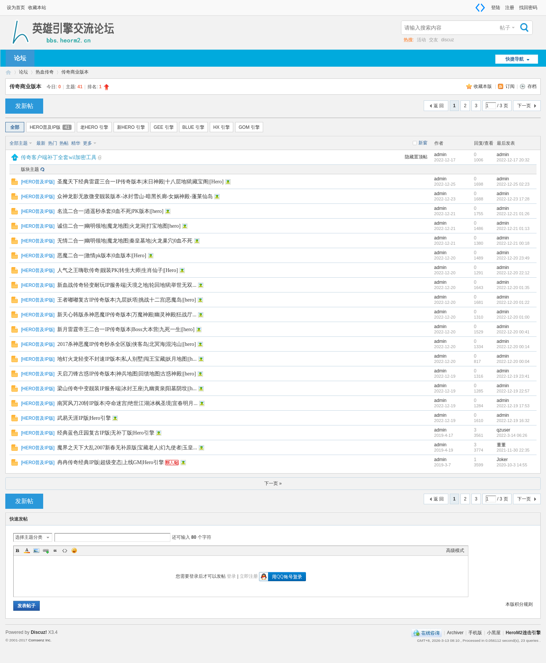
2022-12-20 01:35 (513, 287)
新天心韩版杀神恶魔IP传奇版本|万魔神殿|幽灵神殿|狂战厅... (126, 314)
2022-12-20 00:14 (513, 346)
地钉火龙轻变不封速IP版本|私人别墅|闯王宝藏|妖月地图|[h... (127, 359)
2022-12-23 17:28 (513, 199)
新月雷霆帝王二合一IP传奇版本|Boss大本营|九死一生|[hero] (125, 329)
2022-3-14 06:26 (512, 435)
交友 (433, 39)
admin (440, 154)
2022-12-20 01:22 (513, 302)
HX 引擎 (221, 127)
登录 (231, 576)
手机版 (475, 632)
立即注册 (249, 576)
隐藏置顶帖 (416, 156)
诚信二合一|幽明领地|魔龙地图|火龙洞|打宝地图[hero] (118, 226)
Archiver (455, 632)
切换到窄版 (480, 7)
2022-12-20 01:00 (513, 317)
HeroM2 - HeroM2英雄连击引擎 (8, 72)
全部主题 (18, 143)
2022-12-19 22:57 (513, 391)
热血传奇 (45, 72)
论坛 (20, 58)
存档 (532, 86)
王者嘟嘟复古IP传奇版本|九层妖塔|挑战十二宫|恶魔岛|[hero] (126, 300)
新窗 (422, 142)
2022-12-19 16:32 (513, 420)
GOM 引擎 (249, 127)
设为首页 (16, 7)
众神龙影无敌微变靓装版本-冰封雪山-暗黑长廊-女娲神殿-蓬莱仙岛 (135, 196)
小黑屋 (494, 632)
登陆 (495, 7)
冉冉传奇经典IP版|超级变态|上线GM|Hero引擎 (110, 462)
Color (27, 550)
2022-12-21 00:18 (513, 243)
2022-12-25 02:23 (513, 184)
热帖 (64, 143)
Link (46, 550)
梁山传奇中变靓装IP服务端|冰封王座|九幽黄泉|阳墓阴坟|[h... (127, 388)
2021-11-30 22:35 (513, 450)
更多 (87, 143)
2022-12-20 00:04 (513, 361)
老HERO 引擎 (94, 127)
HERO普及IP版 (50, 127)
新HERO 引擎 (131, 127)
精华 (75, 143)
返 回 (439, 105)
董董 (501, 444)
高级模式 (455, 550)
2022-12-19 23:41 (513, 376)
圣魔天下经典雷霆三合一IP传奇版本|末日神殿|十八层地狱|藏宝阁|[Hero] (140, 182)
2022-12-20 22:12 (513, 273)
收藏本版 (483, 86)
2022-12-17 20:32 (513, 160)
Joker (502, 459)
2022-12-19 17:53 (513, 405)
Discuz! (39, 632)
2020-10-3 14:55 (512, 465)
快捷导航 (514, 59)
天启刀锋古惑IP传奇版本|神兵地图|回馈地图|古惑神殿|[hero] (126, 374)
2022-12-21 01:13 (513, 228)
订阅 (510, 86)
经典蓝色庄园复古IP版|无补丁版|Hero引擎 (105, 433)
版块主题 (30, 169)
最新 (40, 143)
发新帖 (24, 106)
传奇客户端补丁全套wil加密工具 (59, 157)
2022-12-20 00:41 (513, 332)
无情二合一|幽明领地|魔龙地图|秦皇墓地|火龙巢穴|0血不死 (124, 241)
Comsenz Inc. (39, 640)
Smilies (74, 550)
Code (65, 550)
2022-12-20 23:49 (513, 258)
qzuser (503, 430)
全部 (14, 127)
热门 (52, 143)
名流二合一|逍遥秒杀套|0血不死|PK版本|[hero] (110, 211)
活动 (421, 39)
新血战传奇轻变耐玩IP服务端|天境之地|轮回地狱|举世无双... (126, 285)
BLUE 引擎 (194, 127)
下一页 (524, 105)
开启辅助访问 (488, 5)
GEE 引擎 (164, 127)
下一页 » (273, 483)
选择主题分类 (28, 537)
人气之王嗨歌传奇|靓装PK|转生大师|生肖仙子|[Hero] (117, 270)
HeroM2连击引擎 (523, 632)
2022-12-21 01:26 (513, 213)
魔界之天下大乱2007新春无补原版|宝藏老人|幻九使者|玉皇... (127, 447)
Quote (55, 550)
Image (36, 550)
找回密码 (528, 7)
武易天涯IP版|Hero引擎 (84, 418)
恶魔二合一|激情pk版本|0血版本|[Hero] (101, 255)
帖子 (505, 28)
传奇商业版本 (75, 72)
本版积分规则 (519, 604)
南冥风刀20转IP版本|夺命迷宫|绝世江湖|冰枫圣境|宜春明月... (127, 403)
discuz (447, 39)
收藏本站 (37, 7)
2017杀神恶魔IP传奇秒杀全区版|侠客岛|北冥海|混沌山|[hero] (126, 344)
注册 (509, 7)
